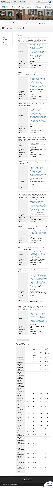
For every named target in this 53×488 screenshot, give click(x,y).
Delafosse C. (33, 116)
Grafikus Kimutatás (5, 43)
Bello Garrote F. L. (34, 86)
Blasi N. (40, 86)
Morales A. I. (32, 76)
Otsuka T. (38, 78)
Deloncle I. (39, 116)
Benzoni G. (37, 55)
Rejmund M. (33, 109)
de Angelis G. (39, 114)
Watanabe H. (34, 316)
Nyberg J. (33, 178)
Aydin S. (37, 167)
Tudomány (12, 22)
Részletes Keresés (5, 38)
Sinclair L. (36, 52)
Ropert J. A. (33, 285)
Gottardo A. (40, 210)
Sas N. (41, 256)
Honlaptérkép (26, 479)
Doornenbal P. (39, 51)
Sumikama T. (41, 52)
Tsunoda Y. (33, 78)
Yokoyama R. (33, 85)
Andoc (15, 1)
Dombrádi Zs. (34, 56)
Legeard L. (38, 281)
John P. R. (33, 174)
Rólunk (4, 22)
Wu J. (38, 83)
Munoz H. (33, 283)
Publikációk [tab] (19, 35)
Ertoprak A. (32, 199)
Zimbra (4, 1)
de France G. (34, 117)
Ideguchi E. (33, 48)
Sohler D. (43, 121)
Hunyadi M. (37, 253)
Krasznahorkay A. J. (35, 144)
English (49, 4)
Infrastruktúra (19, 22)
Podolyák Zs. (33, 323)
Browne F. (33, 51)
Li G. (39, 121)
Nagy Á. (36, 233)
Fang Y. (38, 56)
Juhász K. (38, 174)
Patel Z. (31, 44)
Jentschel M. (32, 143)
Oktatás (34, 22)
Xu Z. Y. (32, 54)
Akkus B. (36, 205)
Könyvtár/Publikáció (26, 22)
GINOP (2, 2)
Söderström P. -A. (34, 314)
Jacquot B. (33, 119)
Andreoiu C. (32, 108)
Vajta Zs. (33, 89)
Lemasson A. (38, 108)
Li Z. (35, 320)
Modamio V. (33, 177)
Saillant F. (38, 285)
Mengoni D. (33, 175)
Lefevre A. (33, 281)
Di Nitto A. (33, 170)
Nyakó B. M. (33, 201)
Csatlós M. (40, 230)
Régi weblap (7, 2)
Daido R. (37, 79)
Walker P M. (35, 44)
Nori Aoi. (36, 54)
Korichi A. (33, 112)
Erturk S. (39, 209)
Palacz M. (38, 178)
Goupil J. (33, 279)
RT (17, 1)
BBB (11, 1)
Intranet (21, 1)
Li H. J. (32, 275)
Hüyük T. (38, 172)
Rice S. (32, 52)
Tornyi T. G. (33, 145)
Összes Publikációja (23, 339)
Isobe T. (40, 318)
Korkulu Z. (39, 320)
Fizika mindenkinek (41, 22)
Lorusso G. (36, 81)
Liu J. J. (32, 320)
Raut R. (32, 205)
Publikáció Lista (7, 34)
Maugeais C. (33, 282)
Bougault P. (39, 276)
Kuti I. (42, 56)
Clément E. (39, 168)
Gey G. (36, 318)
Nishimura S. (33, 49)
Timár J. (32, 212)
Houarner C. (37, 279)
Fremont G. (39, 278)
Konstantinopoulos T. (35, 120)
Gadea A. (39, 117)
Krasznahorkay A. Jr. (35, 254)
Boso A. (31, 166)
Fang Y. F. (33, 318)
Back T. (42, 206)
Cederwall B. (33, 168)
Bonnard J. (33, 167)
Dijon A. (37, 170)
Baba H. (40, 54)
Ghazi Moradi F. (34, 171)
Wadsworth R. (39, 204)
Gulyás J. (33, 232)
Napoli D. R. (39, 177)
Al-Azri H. (41, 205)
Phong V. (33, 321)
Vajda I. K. (37, 257)
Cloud (8, 1)
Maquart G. (37, 112)
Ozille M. (38, 283)
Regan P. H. (33, 45)
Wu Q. (38, 49)
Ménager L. (39, 282)
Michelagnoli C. (34, 110)
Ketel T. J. (37, 232)
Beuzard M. (33, 276)
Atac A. (38, 206)
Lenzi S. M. (35, 121)
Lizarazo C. (33, 113)
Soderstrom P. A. (34, 47)
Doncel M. (33, 202)
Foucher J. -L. (34, 278)
